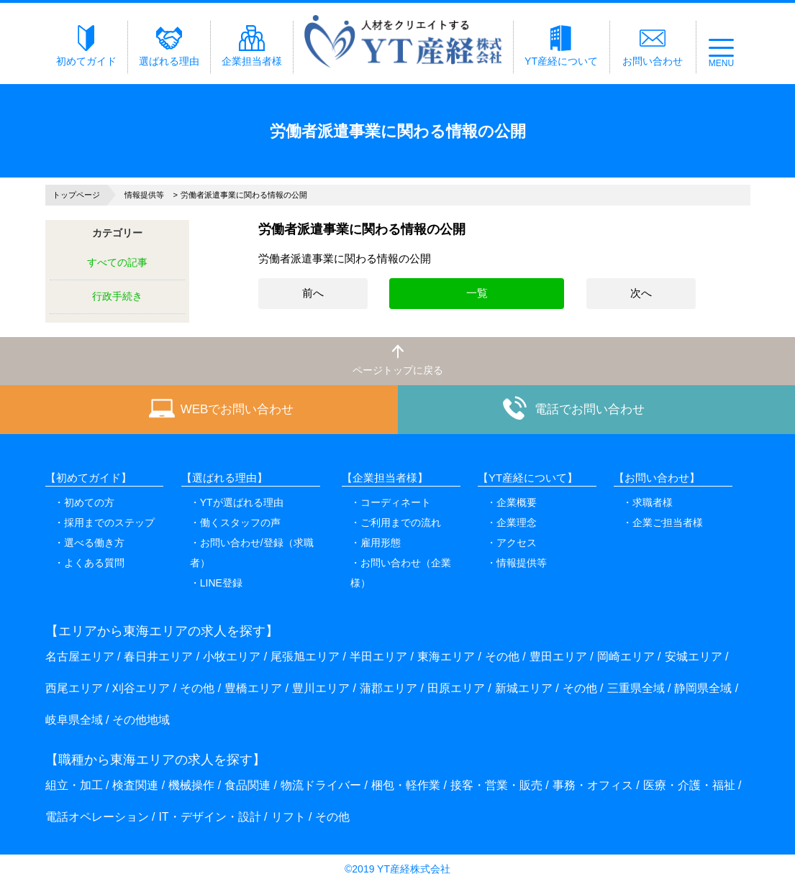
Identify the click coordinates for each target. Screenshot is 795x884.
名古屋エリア (79, 656)
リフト (288, 817)
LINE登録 (221, 583)
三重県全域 (636, 688)
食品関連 (247, 785)
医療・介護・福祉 (689, 785)
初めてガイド (86, 46)
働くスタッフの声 (240, 522)
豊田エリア (558, 656)
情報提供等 (521, 562)
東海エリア (446, 656)
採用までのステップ (109, 522)
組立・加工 (74, 785)
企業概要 (516, 502)
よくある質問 (94, 562)
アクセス (516, 542)
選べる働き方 (94, 542)
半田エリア (378, 656)
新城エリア (524, 688)
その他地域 (141, 720)
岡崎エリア (626, 656)
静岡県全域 (703, 688)
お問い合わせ (652, 46)
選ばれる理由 (169, 46)
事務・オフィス (593, 785)
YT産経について (561, 46)
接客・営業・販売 (496, 785)
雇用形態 (380, 542)
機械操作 (191, 785)
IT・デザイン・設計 (209, 817)
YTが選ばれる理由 (241, 502)
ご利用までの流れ (400, 522)
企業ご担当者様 (667, 522)
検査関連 (135, 785)
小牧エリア (231, 656)
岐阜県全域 (74, 720)
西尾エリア (74, 688)
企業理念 (516, 522)
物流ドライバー (321, 785)
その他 (502, 656)
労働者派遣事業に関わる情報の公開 (344, 258)
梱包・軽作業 (405, 785)
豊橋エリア (253, 688)
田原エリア (456, 688)
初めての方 (89, 502)
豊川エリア (321, 688)
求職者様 (652, 502)
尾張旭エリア (305, 656)
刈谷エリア (141, 688)
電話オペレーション (97, 817)
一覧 (477, 293)
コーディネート (395, 502)
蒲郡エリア (388, 688)
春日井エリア (158, 656)
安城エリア (693, 656)
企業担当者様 (252, 46)
